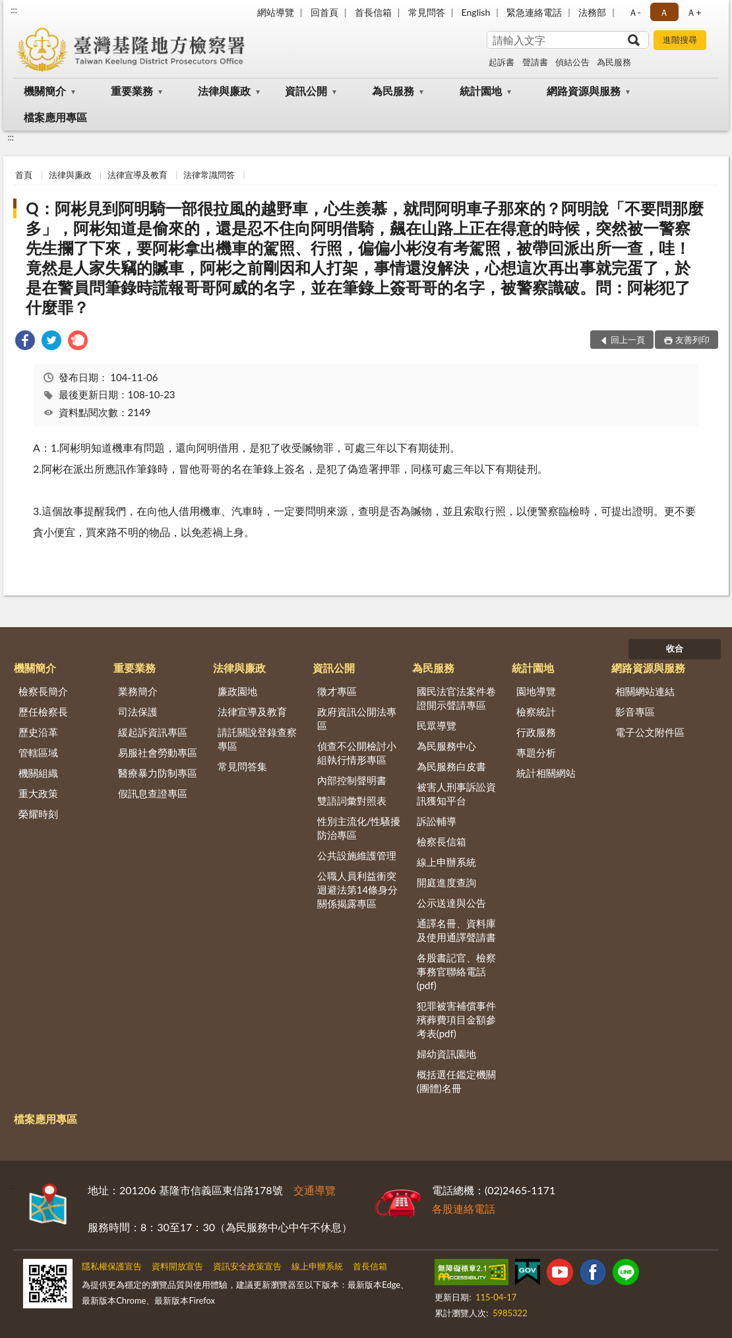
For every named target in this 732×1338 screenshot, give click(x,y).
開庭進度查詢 (446, 882)
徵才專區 (337, 691)
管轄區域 (38, 752)
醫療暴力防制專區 (157, 773)
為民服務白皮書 (451, 766)
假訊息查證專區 (152, 793)
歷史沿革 (38, 732)
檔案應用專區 (55, 117)
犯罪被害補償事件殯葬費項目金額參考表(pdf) (456, 1019)
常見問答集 (242, 766)
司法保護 (138, 711)
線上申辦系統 (446, 862)
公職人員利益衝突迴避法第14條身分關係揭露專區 (357, 889)
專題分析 (536, 752)
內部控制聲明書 (351, 780)
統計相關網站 (546, 773)
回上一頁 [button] (628, 339)
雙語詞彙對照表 (351, 800)
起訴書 (501, 62)
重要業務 (132, 90)
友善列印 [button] (692, 339)
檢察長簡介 (43, 691)
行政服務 (536, 732)
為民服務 (614, 62)
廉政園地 (237, 691)
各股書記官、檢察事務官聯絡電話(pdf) (456, 971)
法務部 (592, 12)
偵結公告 (572, 62)
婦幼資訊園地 (446, 1054)
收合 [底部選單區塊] (674, 648)
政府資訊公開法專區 (356, 718)
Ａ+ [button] (693, 12)
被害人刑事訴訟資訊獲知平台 (456, 793)
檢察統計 (536, 711)
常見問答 (426, 12)
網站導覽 (275, 12)
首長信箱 (373, 12)
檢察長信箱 (441, 841)
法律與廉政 (224, 90)
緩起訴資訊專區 (152, 732)
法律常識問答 (209, 174)
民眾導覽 (436, 725)
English (476, 12)
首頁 (23, 174)
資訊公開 (306, 90)
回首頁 (324, 12)
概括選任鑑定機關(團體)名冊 (456, 1081)
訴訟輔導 (436, 821)
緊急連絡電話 (534, 12)
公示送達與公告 (451, 903)
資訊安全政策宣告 (247, 1266)
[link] (25, 341)
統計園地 (481, 90)
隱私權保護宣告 (112, 1266)
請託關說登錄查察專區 (257, 739)
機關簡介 (45, 90)
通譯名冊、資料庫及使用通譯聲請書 (456, 930)
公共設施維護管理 (356, 855)
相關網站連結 (645, 691)
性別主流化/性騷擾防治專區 (359, 828)
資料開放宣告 (177, 1266)
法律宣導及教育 (137, 174)
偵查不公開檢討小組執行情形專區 (356, 753)
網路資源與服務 (584, 90)
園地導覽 (536, 691)
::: (14, 10)
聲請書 (535, 62)
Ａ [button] (664, 12)
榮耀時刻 (38, 814)
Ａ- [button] (634, 12)
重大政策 (38, 793)
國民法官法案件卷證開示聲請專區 (456, 698)
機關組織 (38, 773)
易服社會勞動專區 (157, 752)
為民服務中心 (446, 746)
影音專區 (635, 711)
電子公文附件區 (650, 732)
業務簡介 (138, 691)
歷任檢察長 (43, 711)
